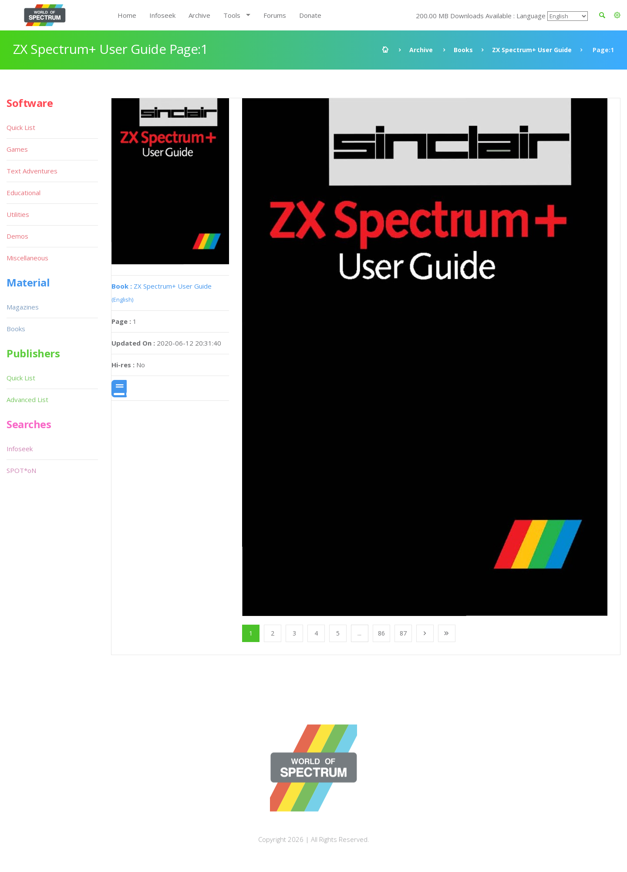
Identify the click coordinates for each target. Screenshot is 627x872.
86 (381, 633)
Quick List (21, 127)
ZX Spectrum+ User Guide (532, 50)
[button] (617, 15)
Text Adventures (32, 170)
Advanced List (27, 399)
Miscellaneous (27, 257)
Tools (231, 15)
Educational (23, 192)
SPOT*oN (21, 470)
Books (463, 50)
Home (127, 15)
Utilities (18, 214)
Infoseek (162, 15)
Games (17, 149)
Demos (17, 236)
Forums (274, 15)
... (359, 633)
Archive (199, 15)
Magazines (23, 307)
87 (403, 633)
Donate (310, 15)
